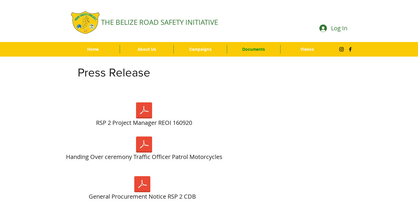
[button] (200, 49)
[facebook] (350, 49)
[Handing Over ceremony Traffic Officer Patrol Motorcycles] (144, 149)
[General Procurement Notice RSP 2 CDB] (142, 189)
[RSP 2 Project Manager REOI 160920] (144, 115)
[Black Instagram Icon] (341, 49)
